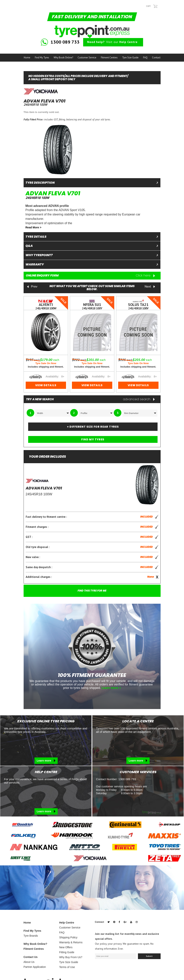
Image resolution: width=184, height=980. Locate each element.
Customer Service (87, 57)
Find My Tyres (42, 57)
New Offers (65, 947)
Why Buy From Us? (70, 957)
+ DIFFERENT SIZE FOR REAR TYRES (93, 427)
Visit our (112, 42)
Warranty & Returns (70, 942)
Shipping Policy (68, 937)
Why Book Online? (63, 57)
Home (27, 57)
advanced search (139, 399)
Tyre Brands (31, 935)
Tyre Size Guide (130, 57)
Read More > (33, 227)
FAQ (145, 57)
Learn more (46, 760)
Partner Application (35, 966)
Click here (145, 275)
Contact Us (31, 957)
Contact (156, 57)
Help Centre (66, 922)
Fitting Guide (66, 952)
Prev (32, 286)
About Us (29, 961)
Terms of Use (67, 967)
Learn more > (111, 688)
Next (150, 286)
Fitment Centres (109, 57)
